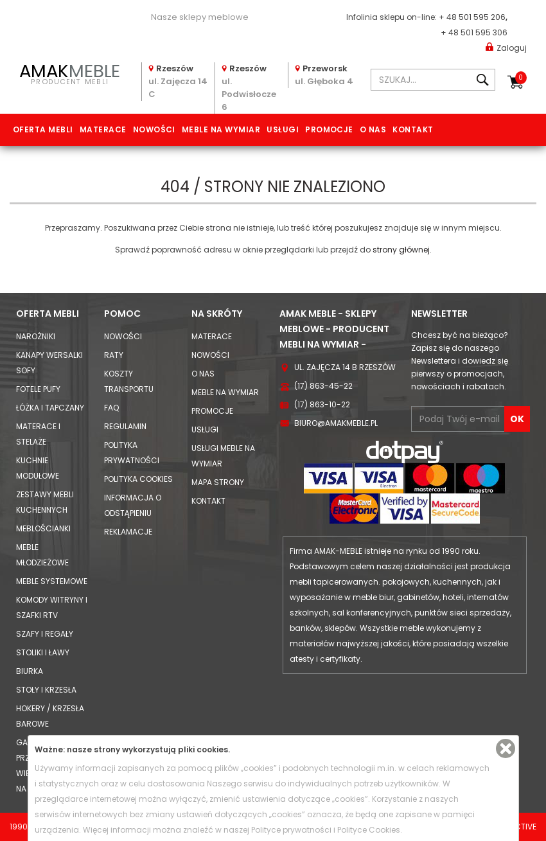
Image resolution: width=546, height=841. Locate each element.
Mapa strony (217, 482)
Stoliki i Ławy (42, 652)
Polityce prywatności (291, 829)
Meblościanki (43, 528)
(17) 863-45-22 (323, 385)
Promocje (329, 129)
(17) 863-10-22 (322, 404)
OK (517, 418)
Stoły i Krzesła (46, 689)
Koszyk (521, 77)
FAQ (111, 407)
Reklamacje (128, 531)
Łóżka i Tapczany (50, 407)
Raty (113, 355)
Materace (103, 129)
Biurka (29, 671)
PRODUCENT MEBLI (70, 73)
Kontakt (412, 129)
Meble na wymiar (221, 129)
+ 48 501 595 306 (474, 32)
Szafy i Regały (44, 633)
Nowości (154, 129)
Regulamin (125, 426)
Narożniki (35, 336)
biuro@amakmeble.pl (336, 423)
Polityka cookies (138, 479)
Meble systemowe (51, 581)
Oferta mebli (43, 129)
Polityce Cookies (368, 829)
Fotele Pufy (38, 389)
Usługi (283, 129)
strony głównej (401, 249)
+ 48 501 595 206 (472, 17)
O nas (373, 129)
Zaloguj (506, 47)
